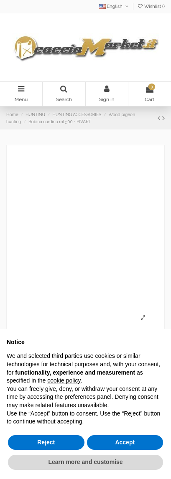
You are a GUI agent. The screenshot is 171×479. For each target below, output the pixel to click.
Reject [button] (46, 442)
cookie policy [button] (63, 380)
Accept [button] (125, 442)
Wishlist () (151, 6)
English (114, 6)
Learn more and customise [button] (85, 462)
